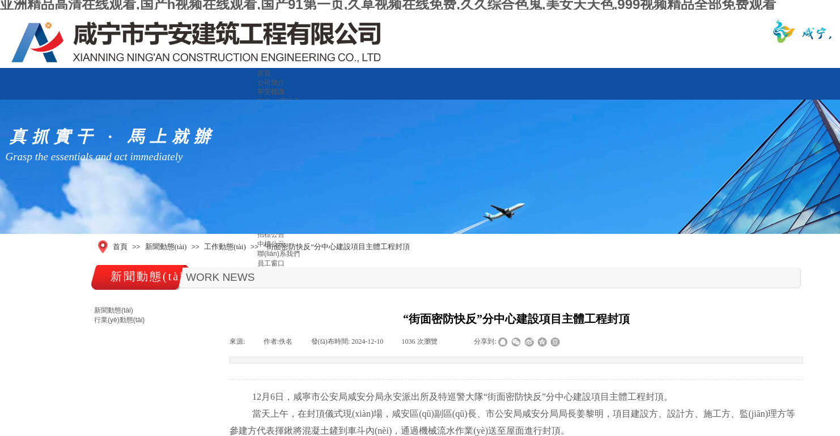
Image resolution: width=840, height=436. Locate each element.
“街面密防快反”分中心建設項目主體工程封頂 (336, 246)
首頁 (264, 73)
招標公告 (271, 234)
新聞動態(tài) (166, 246)
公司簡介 (271, 83)
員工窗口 (271, 263)
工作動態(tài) (225, 246)
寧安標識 (271, 92)
